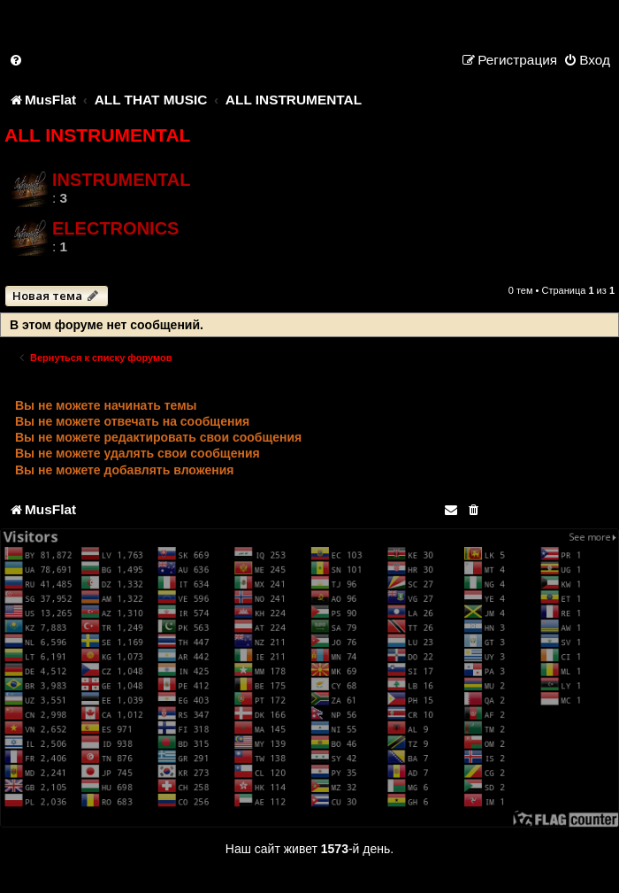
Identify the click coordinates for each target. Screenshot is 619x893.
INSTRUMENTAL (121, 179)
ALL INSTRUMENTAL (97, 135)
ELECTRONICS (115, 228)
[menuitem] (17, 59)
